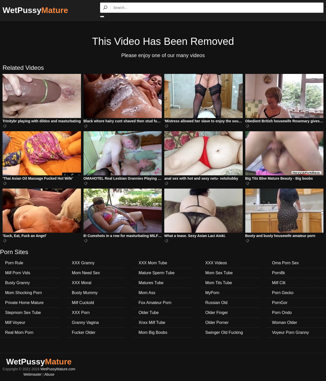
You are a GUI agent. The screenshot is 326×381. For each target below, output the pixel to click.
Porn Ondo (282, 312)
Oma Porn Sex (285, 263)
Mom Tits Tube (218, 283)
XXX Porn (81, 312)
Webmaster (32, 374)
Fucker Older (83, 332)
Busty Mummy (85, 293)
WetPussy (35, 10)
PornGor (279, 302)
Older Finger (216, 312)
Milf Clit (278, 283)
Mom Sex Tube (219, 273)
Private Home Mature (24, 302)
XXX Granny (83, 263)
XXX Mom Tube (153, 263)
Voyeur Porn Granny (290, 332)
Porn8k (278, 273)
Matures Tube (151, 283)
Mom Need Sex (86, 273)
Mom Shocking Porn (23, 293)
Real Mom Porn (19, 332)
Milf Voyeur (15, 322)
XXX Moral (81, 283)
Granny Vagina (85, 322)
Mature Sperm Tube (156, 273)
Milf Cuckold (83, 302)
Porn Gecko (282, 293)
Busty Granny (17, 283)
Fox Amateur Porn (155, 302)
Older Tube (149, 312)
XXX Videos (216, 263)
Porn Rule (14, 263)
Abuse (49, 374)
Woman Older (284, 322)
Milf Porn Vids (17, 273)
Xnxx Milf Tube (152, 322)
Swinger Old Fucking (224, 332)
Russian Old (216, 302)
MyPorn (212, 293)
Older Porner (217, 322)
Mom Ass (147, 293)
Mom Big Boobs (153, 332)
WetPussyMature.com (57, 369)
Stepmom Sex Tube (23, 312)
